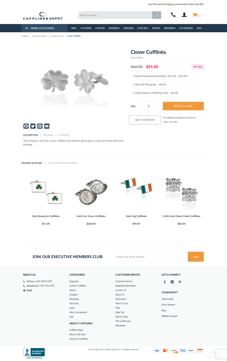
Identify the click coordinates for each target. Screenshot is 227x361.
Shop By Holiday (39, 36)
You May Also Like (31, 163)
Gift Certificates (123, 321)
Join (196, 256)
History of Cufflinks (78, 338)
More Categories (39, 28)
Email (29, 290)
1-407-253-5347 (46, 285)
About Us (120, 294)
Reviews (48, 135)
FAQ (117, 307)
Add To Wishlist (145, 120)
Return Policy (121, 316)
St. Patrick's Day (57, 36)
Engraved (114, 28)
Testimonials (164, 299)
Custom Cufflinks (77, 285)
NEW (73, 28)
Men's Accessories (78, 312)
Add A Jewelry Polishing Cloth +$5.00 (155, 92)
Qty (133, 106)
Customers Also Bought (63, 163)
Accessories (186, 28)
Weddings (169, 28)
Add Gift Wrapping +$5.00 (149, 84)
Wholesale (120, 325)
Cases (72, 307)
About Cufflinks (81, 323)
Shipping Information (125, 285)
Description (30, 135)
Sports (156, 28)
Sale (199, 28)
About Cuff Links (77, 334)
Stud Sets (142, 28)
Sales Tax (119, 312)
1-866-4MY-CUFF (43, 281)
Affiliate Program (164, 316)
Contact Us (120, 290)
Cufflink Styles (76, 330)
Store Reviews (164, 304)
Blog (164, 310)
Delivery (64, 135)
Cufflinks (85, 28)
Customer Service (123, 281)
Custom (100, 28)
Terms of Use (121, 303)
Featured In (120, 299)
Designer (128, 28)
